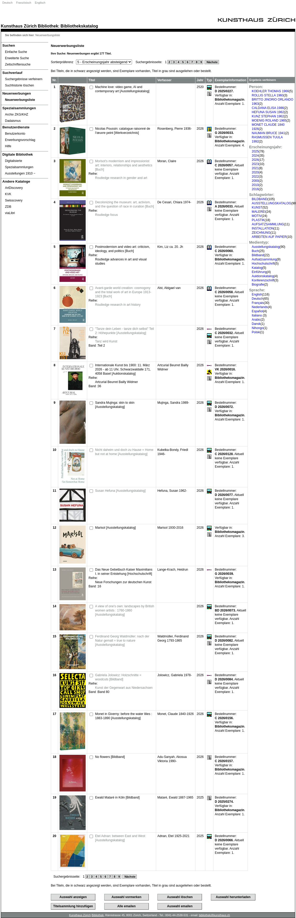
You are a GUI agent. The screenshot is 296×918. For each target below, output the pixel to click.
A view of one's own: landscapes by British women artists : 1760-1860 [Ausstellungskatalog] (124, 610)
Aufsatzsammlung (264, 259)
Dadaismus (13, 121)
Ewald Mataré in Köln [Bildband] (117, 797)
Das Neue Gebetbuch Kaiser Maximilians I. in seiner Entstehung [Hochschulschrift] (123, 572)
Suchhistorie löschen (19, 85)
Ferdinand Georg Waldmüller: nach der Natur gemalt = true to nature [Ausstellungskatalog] (122, 641)
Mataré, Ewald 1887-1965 (175, 797)
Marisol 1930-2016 (170, 527)
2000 (255, 181)
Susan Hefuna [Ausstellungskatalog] (120, 491)
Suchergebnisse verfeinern (23, 79)
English (257, 294)
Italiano (257, 315)
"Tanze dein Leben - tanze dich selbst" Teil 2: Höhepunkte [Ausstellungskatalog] (124, 331)
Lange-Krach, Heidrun (172, 569)
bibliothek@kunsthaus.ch (214, 915)
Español (257, 311)
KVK (8, 194)
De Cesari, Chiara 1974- (174, 202)
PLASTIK (258, 220)
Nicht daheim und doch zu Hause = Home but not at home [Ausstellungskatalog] (124, 452)
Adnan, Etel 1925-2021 (173, 836)
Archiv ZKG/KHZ (16, 114)
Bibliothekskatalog (79, 26)
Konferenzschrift (263, 280)
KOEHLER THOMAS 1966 (270, 91)
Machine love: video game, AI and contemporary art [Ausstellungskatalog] (122, 89)
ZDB (8, 207)
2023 (255, 164)
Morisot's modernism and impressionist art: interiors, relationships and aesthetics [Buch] (123, 165)
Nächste (212, 62)
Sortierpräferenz (62, 62)
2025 (255, 151)
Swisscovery (14, 200)
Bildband (258, 255)
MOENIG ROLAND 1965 (269, 120)
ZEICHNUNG (261, 232)
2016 (255, 189)
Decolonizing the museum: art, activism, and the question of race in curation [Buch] (124, 204)
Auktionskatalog (263, 276)
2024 (255, 155)
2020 (255, 172)
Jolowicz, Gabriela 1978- (174, 675)
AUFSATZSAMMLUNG (268, 224)
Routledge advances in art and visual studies (121, 261)
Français (258, 303)
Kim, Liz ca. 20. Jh (170, 247)
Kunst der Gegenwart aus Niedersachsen (123, 688)
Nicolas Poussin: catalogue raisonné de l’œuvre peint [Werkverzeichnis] (122, 131)
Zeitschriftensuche (17, 64)
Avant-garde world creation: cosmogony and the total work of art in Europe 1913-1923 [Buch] (123, 292)
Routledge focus (106, 215)
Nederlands (260, 307)
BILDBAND (259, 199)
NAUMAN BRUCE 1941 (268, 133)
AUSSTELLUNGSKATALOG (271, 203)
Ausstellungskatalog (266, 247)
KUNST (257, 207)
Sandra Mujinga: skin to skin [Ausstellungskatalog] (114, 405)
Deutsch (7, 2)
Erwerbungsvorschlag (20, 140)
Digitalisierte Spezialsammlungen (19, 164)
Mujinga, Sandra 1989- (173, 403)
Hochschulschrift (263, 263)
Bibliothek (48, 26)
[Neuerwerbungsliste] (24, 100)
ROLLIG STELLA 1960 (267, 95)
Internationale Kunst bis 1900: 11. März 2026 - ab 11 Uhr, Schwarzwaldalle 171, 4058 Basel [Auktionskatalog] (123, 369)
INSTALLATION (263, 228)
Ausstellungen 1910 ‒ (20, 173)
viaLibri (10, 213)
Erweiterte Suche (17, 58)
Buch (255, 251)
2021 (255, 168)
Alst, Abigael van (169, 288)
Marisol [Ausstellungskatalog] (115, 527)
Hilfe (8, 146)
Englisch (40, 2)
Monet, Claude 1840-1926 (175, 714)
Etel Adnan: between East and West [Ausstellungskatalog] (120, 838)
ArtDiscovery (14, 188)
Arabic (256, 319)
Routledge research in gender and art (121, 178)
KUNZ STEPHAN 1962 (268, 116)
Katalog (257, 268)
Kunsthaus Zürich (19, 26)
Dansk (256, 324)
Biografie (258, 284)
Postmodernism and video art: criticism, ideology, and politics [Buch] (122, 249)
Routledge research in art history (117, 305)
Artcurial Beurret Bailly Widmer (116, 382)
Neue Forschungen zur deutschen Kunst (123, 582)
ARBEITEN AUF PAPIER (269, 237)
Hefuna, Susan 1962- (172, 491)
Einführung (259, 272)
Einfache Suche (16, 52)
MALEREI (259, 212)
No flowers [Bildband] (110, 757)
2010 (255, 185)
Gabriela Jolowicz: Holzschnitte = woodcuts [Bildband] (118, 677)
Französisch (23, 2)
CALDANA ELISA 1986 (268, 108)
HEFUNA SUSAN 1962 (268, 112)
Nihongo (258, 328)
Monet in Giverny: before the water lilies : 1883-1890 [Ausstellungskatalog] (123, 716)
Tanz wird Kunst (106, 341)
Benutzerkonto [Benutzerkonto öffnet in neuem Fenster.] (15, 133)
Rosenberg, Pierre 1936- (174, 128)
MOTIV (257, 216)
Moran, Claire (166, 161)
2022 (255, 176)
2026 (255, 160)
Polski (256, 332)
